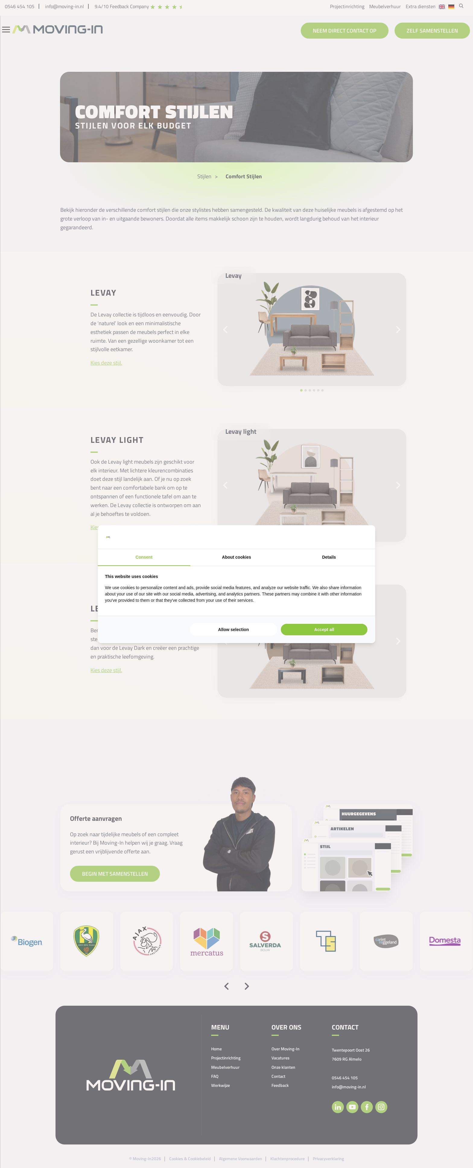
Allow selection (233, 629)
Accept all (324, 629)
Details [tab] (329, 557)
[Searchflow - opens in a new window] (360, 536)
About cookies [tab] (236, 557)
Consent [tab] (143, 557)
